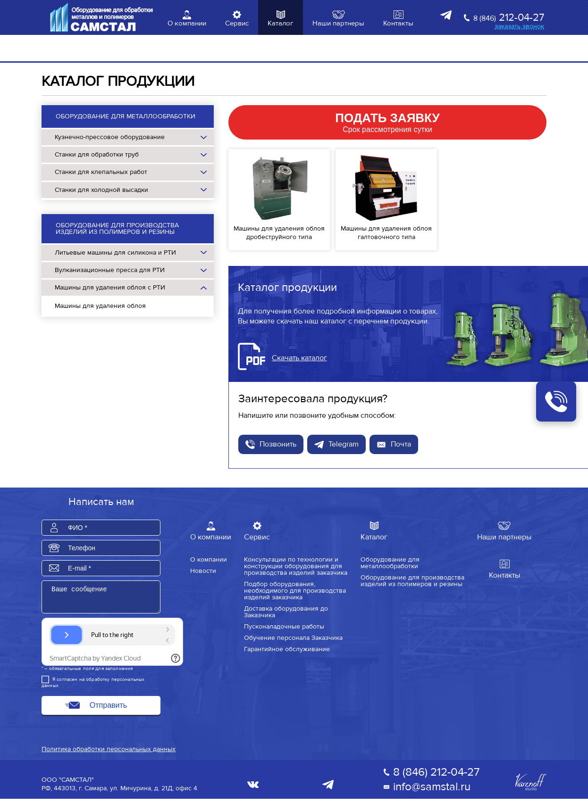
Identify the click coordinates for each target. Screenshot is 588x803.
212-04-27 (508, 17)
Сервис (237, 23)
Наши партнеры (338, 23)
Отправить (108, 709)
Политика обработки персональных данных (109, 753)
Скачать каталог (299, 358)
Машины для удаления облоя (100, 306)
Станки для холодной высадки (101, 190)
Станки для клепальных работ (101, 172)
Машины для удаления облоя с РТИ (110, 287)
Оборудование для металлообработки (125, 116)
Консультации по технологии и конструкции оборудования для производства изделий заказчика (295, 565)
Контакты (398, 23)
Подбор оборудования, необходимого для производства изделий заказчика (295, 590)
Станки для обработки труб (97, 154)
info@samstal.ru (431, 791)
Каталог (281, 23)
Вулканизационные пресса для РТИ (110, 270)
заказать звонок (519, 26)
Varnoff (530, 786)
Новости (203, 570)
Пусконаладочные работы (284, 626)
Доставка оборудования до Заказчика (286, 611)
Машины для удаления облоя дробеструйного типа (279, 232)
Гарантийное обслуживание (287, 649)
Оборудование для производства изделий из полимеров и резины (117, 228)
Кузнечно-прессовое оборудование (110, 137)
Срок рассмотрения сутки (387, 122)
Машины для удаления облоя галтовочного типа (386, 232)
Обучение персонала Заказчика (293, 637)
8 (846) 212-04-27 (436, 776)
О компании (187, 23)
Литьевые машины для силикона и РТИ (115, 252)
